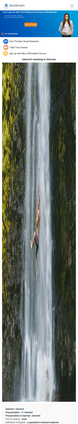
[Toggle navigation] (72, 5)
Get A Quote (31, 24)
